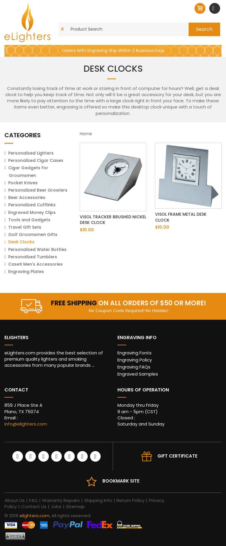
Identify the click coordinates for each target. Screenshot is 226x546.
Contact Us (33, 506)
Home (86, 134)
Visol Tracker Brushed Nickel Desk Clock (113, 220)
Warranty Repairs (61, 500)
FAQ (33, 500)
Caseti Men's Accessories (35, 264)
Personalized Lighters (31, 153)
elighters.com (34, 515)
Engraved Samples (137, 374)
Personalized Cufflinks (32, 205)
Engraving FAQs (133, 367)
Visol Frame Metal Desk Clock (181, 217)
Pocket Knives (23, 183)
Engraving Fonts (134, 353)
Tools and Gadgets (29, 220)
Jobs (56, 506)
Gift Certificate (177, 456)
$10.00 (87, 230)
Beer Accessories (26, 197)
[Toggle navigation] (214, 8)
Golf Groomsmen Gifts (32, 234)
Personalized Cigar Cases (35, 160)
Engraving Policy (134, 360)
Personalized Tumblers (32, 257)
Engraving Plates (26, 271)
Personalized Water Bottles (37, 249)
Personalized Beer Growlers (37, 190)
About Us (15, 500)
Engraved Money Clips (32, 212)
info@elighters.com (25, 424)
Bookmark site (120, 481)
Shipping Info (98, 500)
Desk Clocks (21, 242)
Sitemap (75, 506)
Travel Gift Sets (24, 227)
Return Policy (130, 500)
